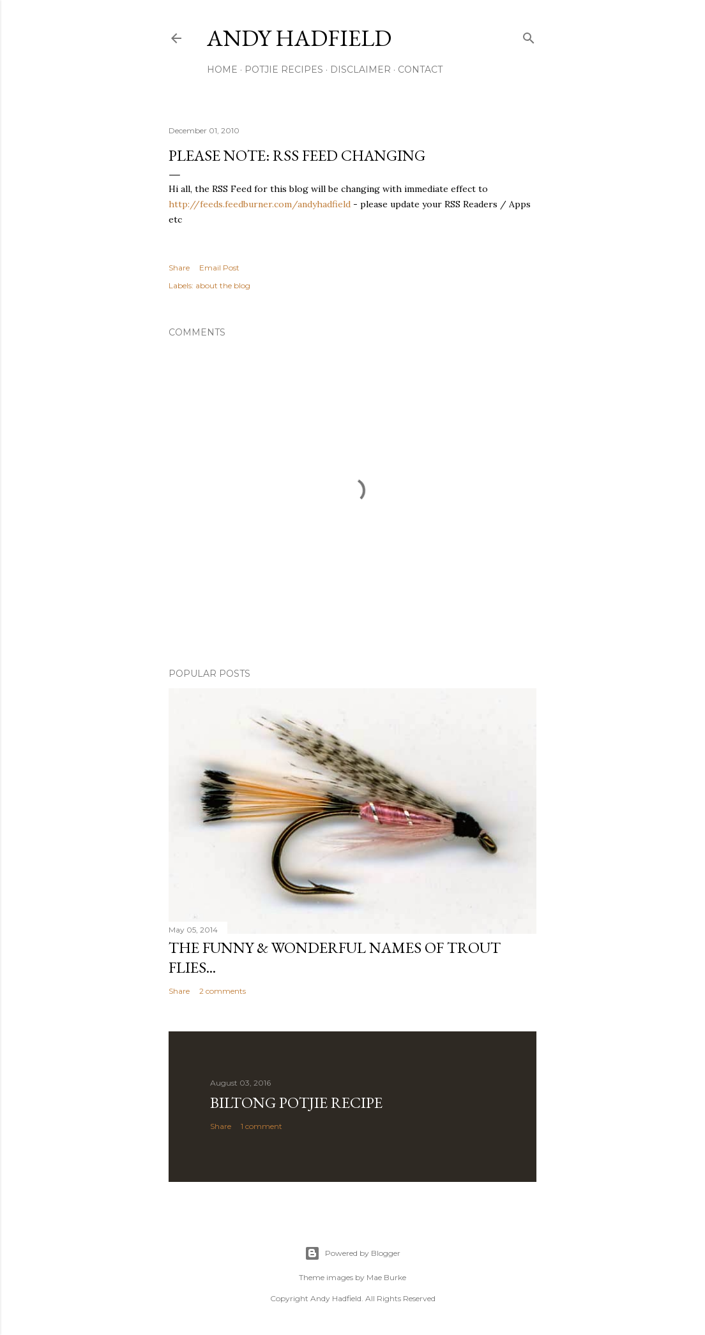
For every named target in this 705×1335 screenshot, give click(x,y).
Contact (420, 69)
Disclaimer (360, 69)
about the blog (222, 285)
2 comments (222, 991)
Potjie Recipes (284, 69)
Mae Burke (386, 1277)
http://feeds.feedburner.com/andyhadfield (260, 204)
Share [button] (179, 267)
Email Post (219, 267)
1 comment (261, 1126)
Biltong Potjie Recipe (296, 1102)
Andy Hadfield (299, 38)
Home (222, 69)
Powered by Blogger (352, 1253)
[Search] (528, 35)
